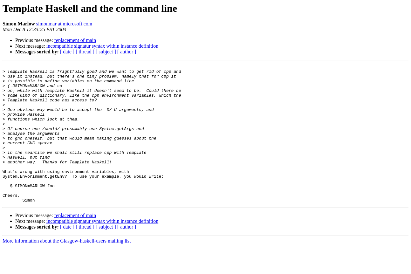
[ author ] (126, 51)
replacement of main (75, 40)
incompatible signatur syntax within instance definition (102, 46)
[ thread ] (85, 51)
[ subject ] (106, 51)
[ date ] (67, 51)
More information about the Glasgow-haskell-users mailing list (67, 268)
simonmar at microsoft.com (64, 23)
